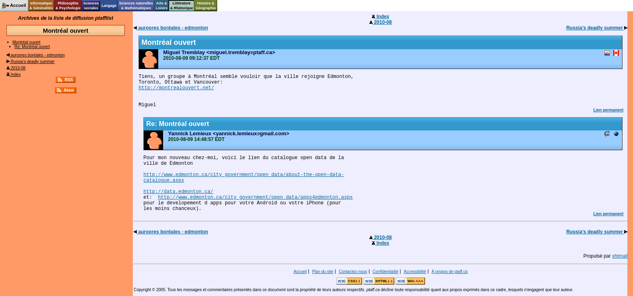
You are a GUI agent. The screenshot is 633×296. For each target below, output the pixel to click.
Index (13, 74)
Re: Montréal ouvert (32, 46)
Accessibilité (415, 271)
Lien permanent (608, 110)
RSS (69, 80)
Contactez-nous (353, 271)
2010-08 (15, 68)
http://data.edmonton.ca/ (178, 192)
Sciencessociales (91, 5)
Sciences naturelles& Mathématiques (136, 5)
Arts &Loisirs (162, 5)
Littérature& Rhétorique (181, 5)
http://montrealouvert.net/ (176, 88)
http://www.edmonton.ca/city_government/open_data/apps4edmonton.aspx (255, 197)
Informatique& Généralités (41, 5)
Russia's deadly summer (30, 61)
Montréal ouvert (26, 42)
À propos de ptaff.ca (449, 271)
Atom (69, 90)
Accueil (299, 271)
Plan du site (322, 271)
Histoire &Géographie (206, 5)
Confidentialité (385, 271)
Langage (108, 6)
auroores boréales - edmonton (35, 55)
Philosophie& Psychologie (67, 5)
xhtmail (619, 256)
